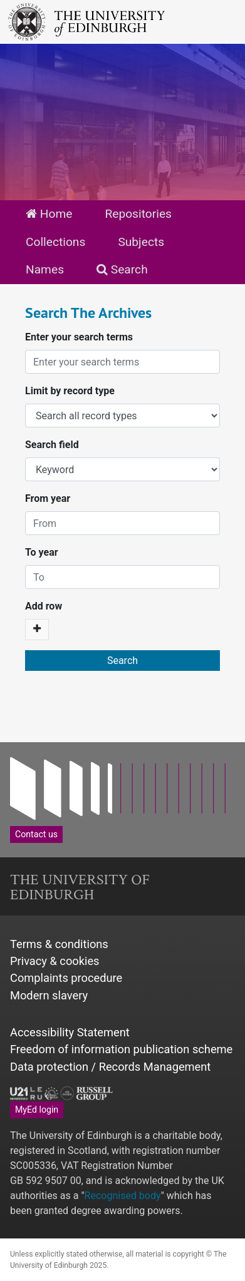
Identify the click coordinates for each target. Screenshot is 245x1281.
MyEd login (36, 1110)
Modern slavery (49, 995)
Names (45, 269)
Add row (43, 606)
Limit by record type (70, 391)
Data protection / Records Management (110, 1066)
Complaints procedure (66, 977)
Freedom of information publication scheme (121, 1049)
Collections (55, 242)
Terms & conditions (59, 944)
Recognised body (123, 1196)
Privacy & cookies (55, 960)
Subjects (141, 242)
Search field (52, 445)
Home (49, 214)
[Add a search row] (37, 629)
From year (47, 498)
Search (122, 269)
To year (41, 552)
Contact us (36, 834)
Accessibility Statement (70, 1032)
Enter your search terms (79, 337)
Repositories (138, 214)
